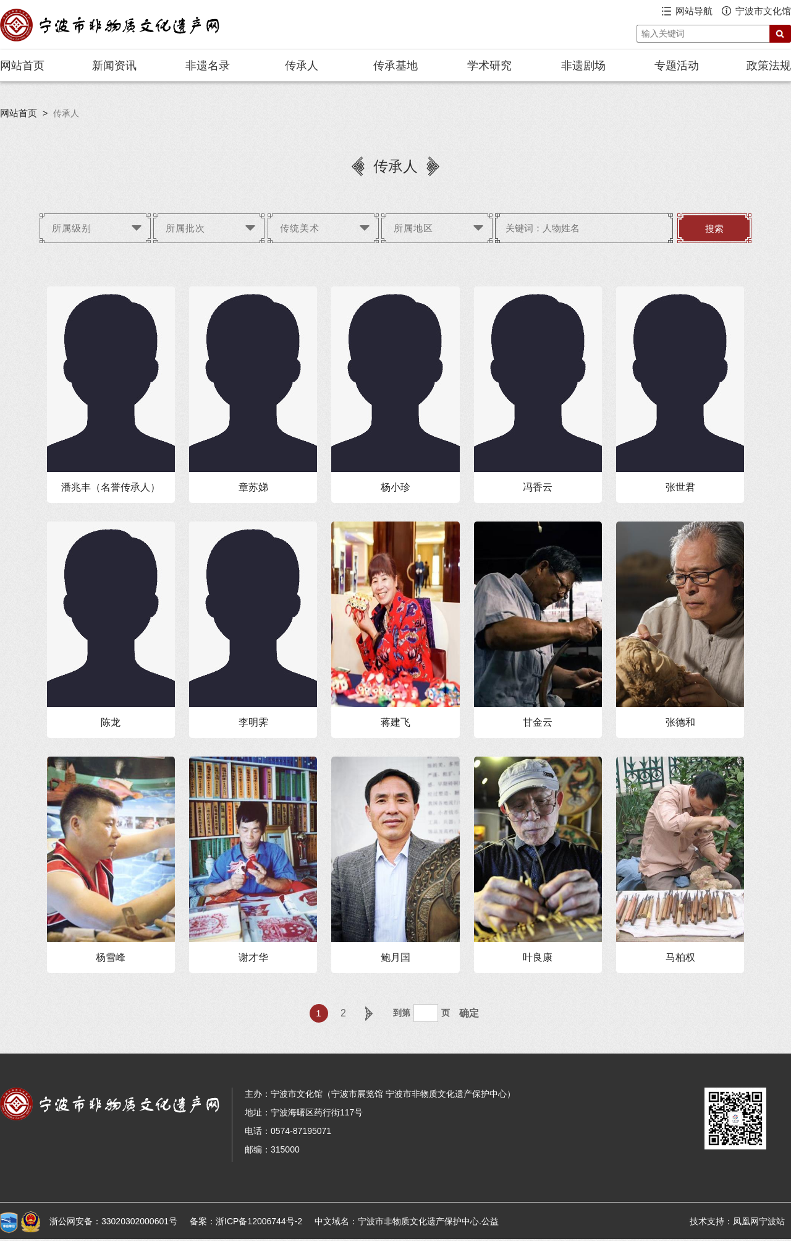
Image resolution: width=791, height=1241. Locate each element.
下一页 (368, 1013)
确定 (469, 1013)
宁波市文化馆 (763, 11)
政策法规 (769, 65)
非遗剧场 (583, 65)
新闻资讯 (114, 65)
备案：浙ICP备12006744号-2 (246, 1221)
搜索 (714, 229)
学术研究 (489, 65)
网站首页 (22, 65)
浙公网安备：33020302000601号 (113, 1221)
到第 (401, 1013)
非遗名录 (207, 65)
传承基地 (395, 65)
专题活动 (676, 65)
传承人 (301, 65)
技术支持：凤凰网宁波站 (737, 1221)
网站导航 (694, 11)
